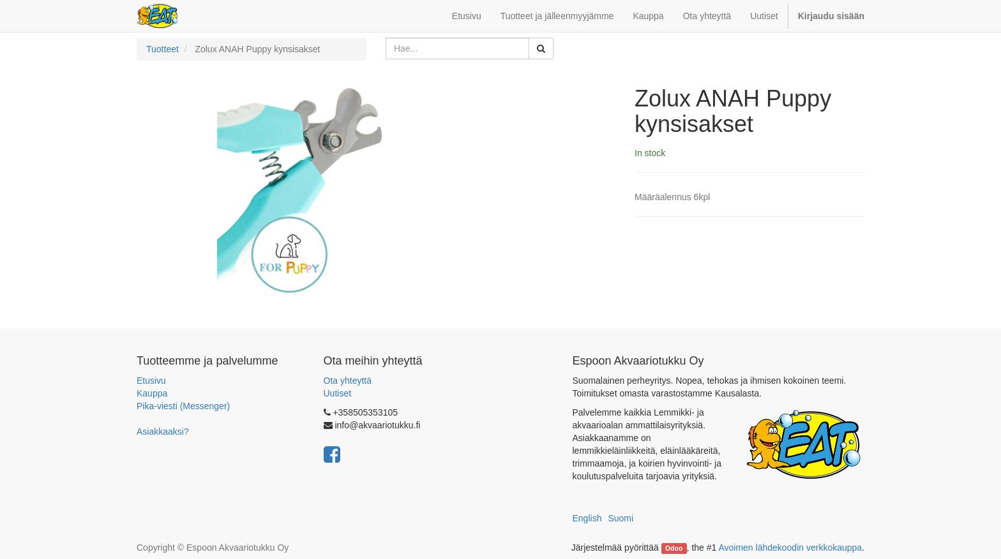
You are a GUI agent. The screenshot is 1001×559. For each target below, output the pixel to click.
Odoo (673, 548)
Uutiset (338, 393)
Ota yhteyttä (348, 380)
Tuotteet (162, 49)
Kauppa (152, 393)
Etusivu (151, 380)
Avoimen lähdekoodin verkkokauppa (790, 547)
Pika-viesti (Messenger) (183, 406)
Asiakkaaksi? (163, 431)
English (587, 518)
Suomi (620, 518)
